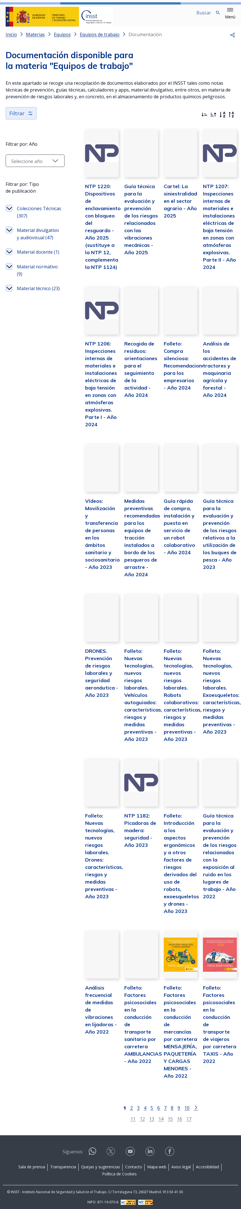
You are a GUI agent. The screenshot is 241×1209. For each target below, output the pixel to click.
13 (146, 1116)
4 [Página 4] (140, 1105)
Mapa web (156, 1164)
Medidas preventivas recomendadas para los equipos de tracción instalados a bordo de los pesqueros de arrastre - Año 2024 (134, 553)
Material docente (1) (28, 267)
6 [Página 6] (153, 1105)
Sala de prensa (31, 1164)
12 (137, 1116)
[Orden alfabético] (222, 119)
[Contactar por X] (111, 1151)
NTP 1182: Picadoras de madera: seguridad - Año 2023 (132, 846)
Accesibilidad (207, 1164)
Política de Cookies (119, 1171)
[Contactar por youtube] (131, 1151)
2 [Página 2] (126, 1105)
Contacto (133, 1164)
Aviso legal (181, 1164)
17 (183, 1116)
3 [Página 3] (133, 1105)
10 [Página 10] (181, 1105)
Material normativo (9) (31, 289)
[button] (230, 13)
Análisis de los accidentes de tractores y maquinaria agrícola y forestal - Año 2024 (217, 378)
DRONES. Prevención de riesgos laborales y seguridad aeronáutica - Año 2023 (91, 692)
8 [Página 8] (167, 1105)
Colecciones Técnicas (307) (32, 216)
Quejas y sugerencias (100, 1164)
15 (164, 1116)
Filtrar (21, 117)
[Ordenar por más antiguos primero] (213, 119)
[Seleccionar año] (30, 165)
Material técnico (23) (34, 311)
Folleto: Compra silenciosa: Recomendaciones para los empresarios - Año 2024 (180, 378)
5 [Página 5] (146, 1105)
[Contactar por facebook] (170, 1151)
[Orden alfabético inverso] (231, 119)
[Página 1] (119, 1105)
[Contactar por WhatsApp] (92, 1151)
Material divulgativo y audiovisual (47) (33, 242)
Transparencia (63, 1164)
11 (127, 1116)
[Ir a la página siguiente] (190, 1105)
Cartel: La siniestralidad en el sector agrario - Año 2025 (175, 209)
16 (174, 1116)
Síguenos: (73, 1150)
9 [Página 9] (174, 1105)
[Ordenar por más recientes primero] (204, 119)
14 (155, 1116)
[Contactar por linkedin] (150, 1151)
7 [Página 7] (160, 1105)
